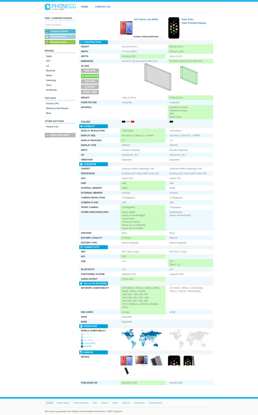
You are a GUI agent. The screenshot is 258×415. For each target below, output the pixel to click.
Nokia (49, 75)
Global (50, 403)
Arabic (115, 403)
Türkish (104, 403)
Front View (90, 92)
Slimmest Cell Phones (57, 108)
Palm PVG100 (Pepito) (194, 23)
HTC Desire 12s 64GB (146, 19)
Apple (49, 56)
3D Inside (90, 87)
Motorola (50, 70)
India (94, 403)
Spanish (126, 403)
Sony (48, 85)
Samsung (51, 80)
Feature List (52, 126)
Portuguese (139, 403)
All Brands (51, 90)
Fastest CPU (52, 103)
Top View (90, 81)
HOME (84, 6)
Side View (89, 70)
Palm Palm (188, 19)
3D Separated (90, 76)
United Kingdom (81, 403)
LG (47, 66)
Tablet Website (155, 403)
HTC (48, 61)
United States (63, 403)
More (48, 113)
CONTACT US (102, 6)
